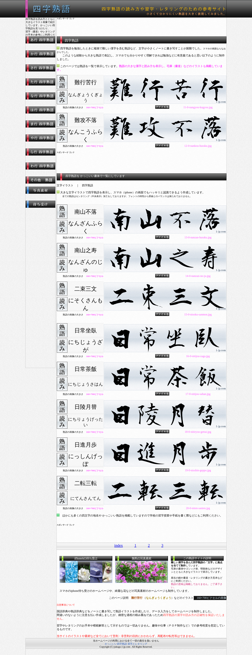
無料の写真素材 (141, 558)
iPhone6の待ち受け (85, 558)
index (118, 545)
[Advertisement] (141, 25)
